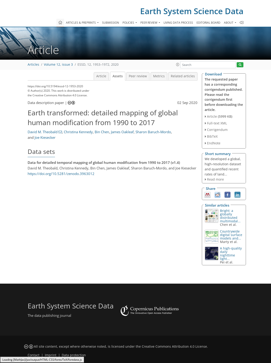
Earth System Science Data (191, 11)
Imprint (50, 355)
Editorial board (208, 23)
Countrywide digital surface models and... (231, 234)
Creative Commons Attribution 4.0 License (174, 346)
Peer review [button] (149, 23)
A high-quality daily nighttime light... (231, 253)
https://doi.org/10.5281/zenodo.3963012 (61, 173)
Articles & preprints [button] (81, 23)
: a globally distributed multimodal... (230, 215)
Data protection (74, 355)
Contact (33, 355)
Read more (215, 179)
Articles (33, 64)
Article (101, 76)
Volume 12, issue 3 (58, 64)
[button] (177, 64)
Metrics (159, 76)
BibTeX (212, 136)
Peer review (138, 76)
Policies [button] (129, 23)
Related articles (183, 76)
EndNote (213, 143)
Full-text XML (217, 123)
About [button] (229, 23)
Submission (110, 23)
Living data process (178, 23)
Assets (118, 76)
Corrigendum (217, 129)
